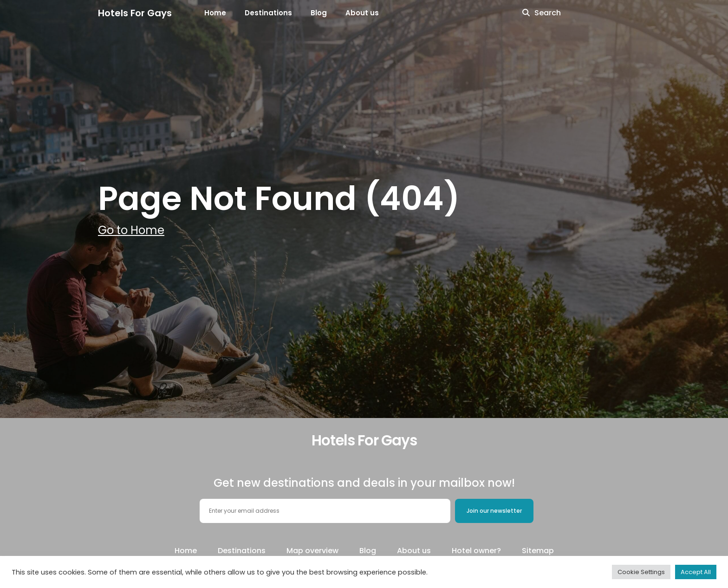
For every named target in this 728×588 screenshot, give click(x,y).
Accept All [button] (696, 572)
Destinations (268, 13)
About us (362, 13)
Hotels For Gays (135, 13)
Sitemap (538, 550)
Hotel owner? (476, 550)
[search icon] (526, 13)
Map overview (312, 550)
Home (215, 13)
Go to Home (131, 230)
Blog (319, 13)
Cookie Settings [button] (641, 572)
